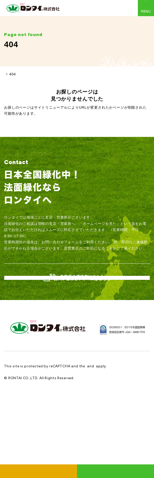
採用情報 (38, 471)
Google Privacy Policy (105, 436)
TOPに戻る (77, 139)
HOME (9, 74)
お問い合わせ (115, 471)
